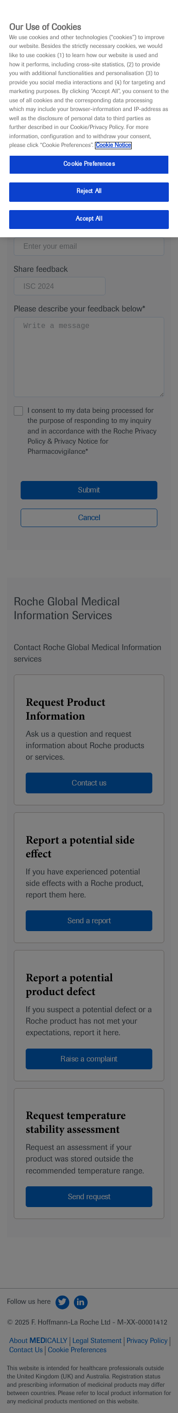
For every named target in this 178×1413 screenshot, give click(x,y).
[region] (89, 118)
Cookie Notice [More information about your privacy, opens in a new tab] (113, 145)
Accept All (89, 219)
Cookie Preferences (88, 164)
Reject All (89, 191)
